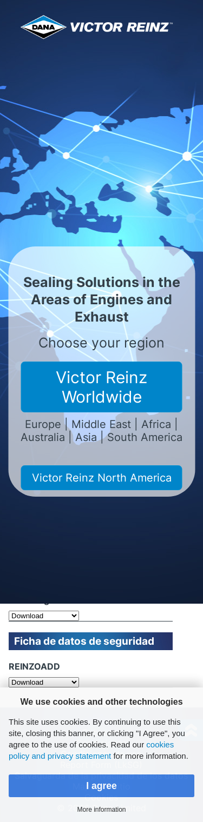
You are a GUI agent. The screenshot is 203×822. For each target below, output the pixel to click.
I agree (101, 785)
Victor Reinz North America (102, 477)
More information (101, 809)
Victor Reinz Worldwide (101, 386)
